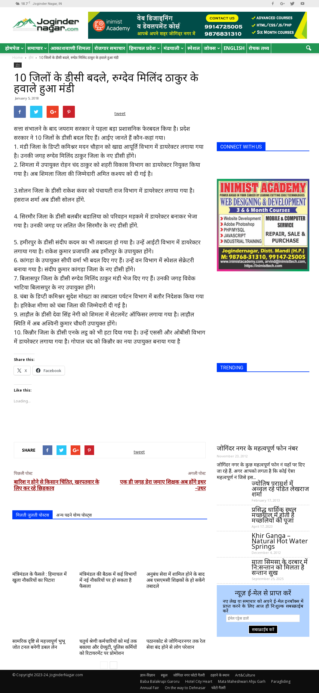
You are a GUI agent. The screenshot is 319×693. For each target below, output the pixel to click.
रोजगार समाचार (109, 48)
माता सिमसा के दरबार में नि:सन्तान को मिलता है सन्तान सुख (280, 567)
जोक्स (212, 48)
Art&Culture (245, 675)
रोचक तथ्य (259, 48)
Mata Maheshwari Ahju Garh (241, 681)
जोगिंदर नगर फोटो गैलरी (189, 675)
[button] (308, 48)
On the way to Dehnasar (185, 687)
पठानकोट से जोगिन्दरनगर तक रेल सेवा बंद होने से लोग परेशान (175, 644)
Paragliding (280, 681)
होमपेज (14, 48)
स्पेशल (193, 48)
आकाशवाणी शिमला (70, 48)
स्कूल (164, 675)
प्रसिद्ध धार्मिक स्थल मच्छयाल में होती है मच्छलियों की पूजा (274, 514)
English (234, 48)
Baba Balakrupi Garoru (159, 681)
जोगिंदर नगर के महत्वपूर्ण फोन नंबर (257, 448)
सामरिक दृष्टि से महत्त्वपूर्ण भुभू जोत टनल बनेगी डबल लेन (38, 644)
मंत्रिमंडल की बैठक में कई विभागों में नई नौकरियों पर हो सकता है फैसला (107, 580)
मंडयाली (174, 48)
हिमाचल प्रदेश (144, 48)
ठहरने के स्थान (219, 675)
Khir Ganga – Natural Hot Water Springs (280, 541)
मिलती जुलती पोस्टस (32, 515)
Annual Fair (149, 687)
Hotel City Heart (198, 681)
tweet (120, 113)
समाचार (37, 48)
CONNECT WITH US (241, 146)
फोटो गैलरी (218, 687)
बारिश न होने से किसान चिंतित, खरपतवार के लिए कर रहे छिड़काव (56, 485)
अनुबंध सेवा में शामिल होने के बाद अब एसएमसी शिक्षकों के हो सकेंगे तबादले (175, 580)
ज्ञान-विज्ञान (147, 675)
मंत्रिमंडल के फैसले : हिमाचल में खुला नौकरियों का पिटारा (39, 577)
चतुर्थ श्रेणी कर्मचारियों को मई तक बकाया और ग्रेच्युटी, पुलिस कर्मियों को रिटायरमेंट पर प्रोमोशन (108, 647)
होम (18, 65)
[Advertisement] (109, 422)
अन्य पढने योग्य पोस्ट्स (74, 515)
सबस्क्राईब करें (263, 629)
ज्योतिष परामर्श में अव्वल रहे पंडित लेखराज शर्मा (280, 488)
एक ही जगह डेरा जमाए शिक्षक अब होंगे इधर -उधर (163, 485)
